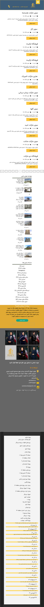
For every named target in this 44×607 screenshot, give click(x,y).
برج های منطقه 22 (25, 470)
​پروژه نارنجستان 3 (25, 476)
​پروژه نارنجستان (26, 464)
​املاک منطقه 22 (26, 458)
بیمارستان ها (21, 273)
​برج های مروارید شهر (25, 446)
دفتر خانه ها (22, 293)
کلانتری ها (22, 286)
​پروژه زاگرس (27, 482)
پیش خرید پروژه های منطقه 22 (22, 485)
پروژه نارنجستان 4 (25, 461)
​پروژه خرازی (28, 437)
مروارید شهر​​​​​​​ (27, 497)
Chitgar (22, 270)
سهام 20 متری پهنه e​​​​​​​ (24, 455)
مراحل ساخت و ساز (22, 297)
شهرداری (22, 281)
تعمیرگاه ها (22, 284)
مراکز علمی (22, 288)
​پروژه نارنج (27, 449)
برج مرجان (27, 507)
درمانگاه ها (22, 275)
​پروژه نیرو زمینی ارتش (24, 479)
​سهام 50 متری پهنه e (24, 473)
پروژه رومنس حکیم (25, 518)
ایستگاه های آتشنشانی (22, 290)
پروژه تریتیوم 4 (26, 513)
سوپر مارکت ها (26, 16)
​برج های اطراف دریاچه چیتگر (23, 442)
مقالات (21, 268)
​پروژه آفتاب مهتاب (25, 520)
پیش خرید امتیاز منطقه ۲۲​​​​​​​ (23, 510)
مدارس (22, 279)
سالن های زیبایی (22, 277)
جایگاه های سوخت (22, 299)
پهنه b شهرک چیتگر (25, 488)
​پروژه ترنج (27, 504)
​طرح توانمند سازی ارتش (24, 439)
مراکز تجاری (22, 295)
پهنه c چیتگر (27, 516)
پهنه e (28, 499)
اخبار (22, 266)
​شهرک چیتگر (27, 494)
